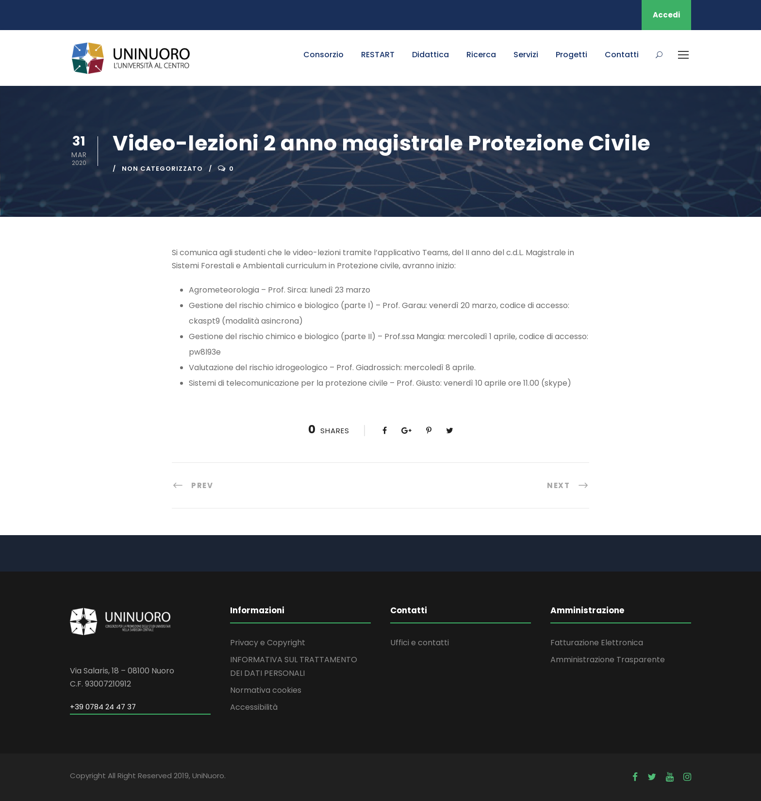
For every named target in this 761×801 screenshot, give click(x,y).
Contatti (622, 54)
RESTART (378, 54)
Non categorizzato (162, 168)
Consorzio (323, 54)
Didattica (430, 54)
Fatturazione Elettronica (596, 642)
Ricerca (481, 54)
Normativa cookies (265, 690)
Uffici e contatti (419, 642)
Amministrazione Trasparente (607, 659)
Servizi (525, 54)
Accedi (666, 15)
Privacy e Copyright (267, 642)
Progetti (571, 54)
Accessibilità (254, 707)
